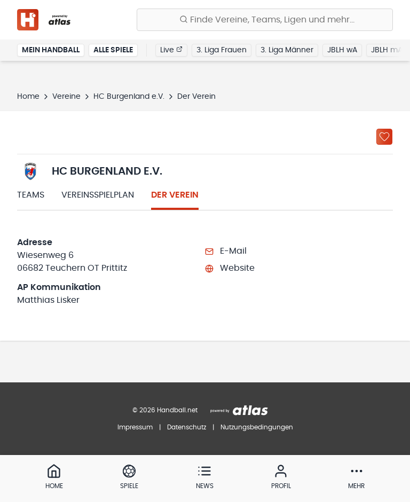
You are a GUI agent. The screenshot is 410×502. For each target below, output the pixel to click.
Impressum (135, 427)
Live (171, 50)
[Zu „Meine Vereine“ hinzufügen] (384, 137)
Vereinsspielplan (97, 195)
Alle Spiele (113, 50)
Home (28, 96)
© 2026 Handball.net (165, 410)
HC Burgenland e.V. (128, 96)
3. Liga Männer (287, 50)
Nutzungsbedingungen (256, 427)
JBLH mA (387, 50)
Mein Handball (51, 50)
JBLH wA (342, 50)
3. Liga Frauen (221, 50)
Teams (30, 195)
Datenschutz (186, 427)
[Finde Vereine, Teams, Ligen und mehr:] (265, 20)
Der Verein (175, 195)
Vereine (66, 96)
